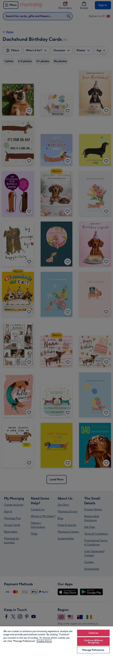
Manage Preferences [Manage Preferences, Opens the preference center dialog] (93, 650)
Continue (93, 633)
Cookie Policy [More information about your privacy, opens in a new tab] (44, 641)
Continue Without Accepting (93, 641)
